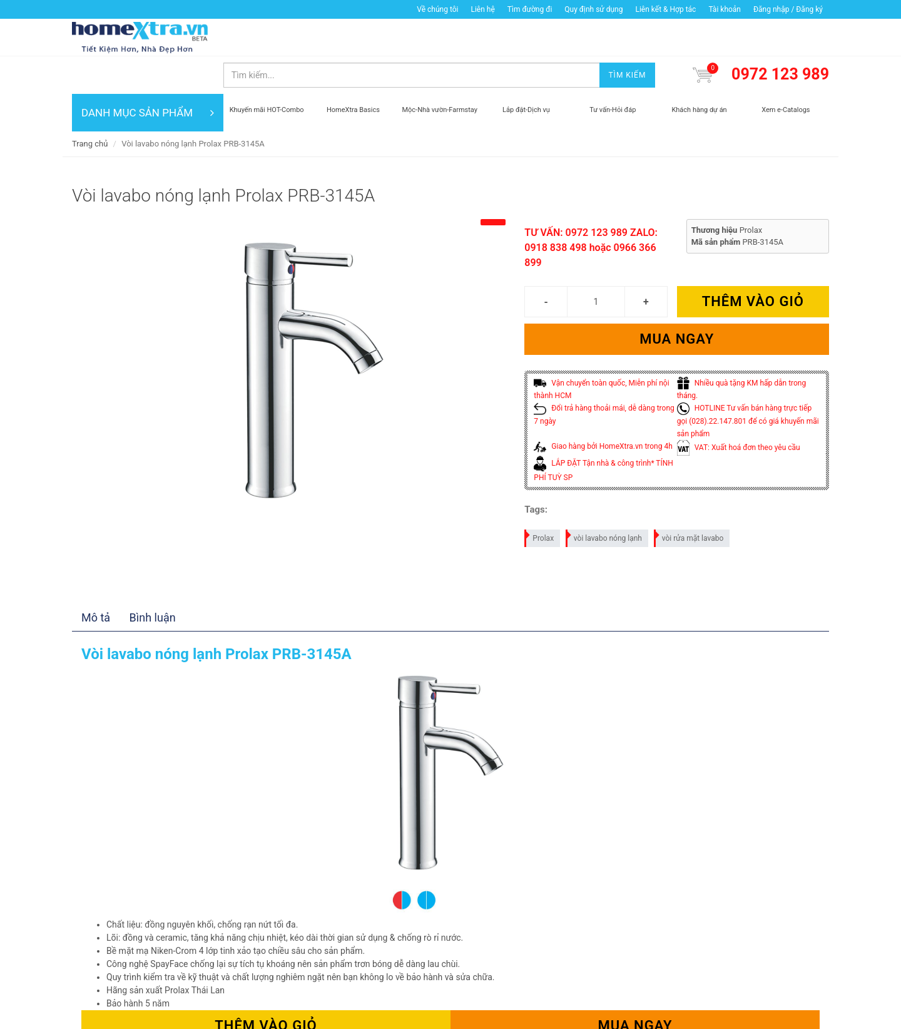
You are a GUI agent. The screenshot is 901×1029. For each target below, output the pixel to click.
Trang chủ (90, 106)
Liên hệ (482, 9)
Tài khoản (724, 9)
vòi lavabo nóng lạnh (604, 498)
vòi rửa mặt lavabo (689, 498)
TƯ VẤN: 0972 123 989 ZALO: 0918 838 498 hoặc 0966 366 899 (591, 210)
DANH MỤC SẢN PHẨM (147, 75)
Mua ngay (676, 301)
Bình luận (153, 579)
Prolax (540, 498)
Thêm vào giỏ (753, 264)
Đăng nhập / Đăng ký (788, 9)
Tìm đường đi (529, 9)
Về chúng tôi (437, 9)
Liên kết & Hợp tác (665, 9)
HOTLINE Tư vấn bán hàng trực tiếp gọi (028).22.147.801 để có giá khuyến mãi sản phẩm (748, 383)
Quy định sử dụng (593, 9)
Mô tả (95, 579)
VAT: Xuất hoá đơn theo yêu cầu (738, 410)
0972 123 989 (780, 37)
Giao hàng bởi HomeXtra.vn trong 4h (603, 408)
